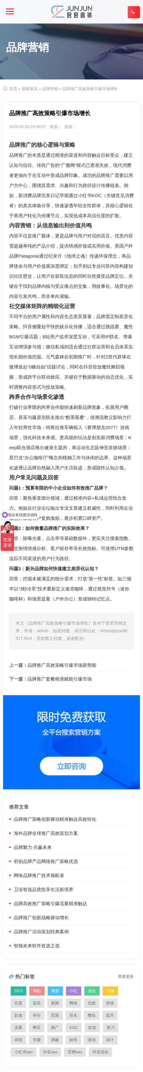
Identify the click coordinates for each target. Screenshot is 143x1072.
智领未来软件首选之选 (37, 945)
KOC (73, 1027)
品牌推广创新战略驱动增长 (41, 917)
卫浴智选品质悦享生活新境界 (43, 889)
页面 (55, 1015)
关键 (37, 1039)
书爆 (110, 991)
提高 (37, 1003)
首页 (13, 88)
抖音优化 (100, 1052)
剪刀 (111, 1027)
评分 (37, 1015)
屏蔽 (55, 1039)
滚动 (92, 1039)
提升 (110, 1015)
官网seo (75, 1052)
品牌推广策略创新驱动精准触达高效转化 (55, 819)
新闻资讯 (30, 88)
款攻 (92, 1027)
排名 (73, 1015)
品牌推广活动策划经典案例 (41, 931)
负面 (92, 1003)
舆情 (23, 548)
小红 (74, 991)
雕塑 (55, 991)
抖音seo (50, 1052)
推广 (55, 1027)
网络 (73, 1003)
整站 (92, 1015)
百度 (18, 1003)
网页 (37, 1027)
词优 (18, 1039)
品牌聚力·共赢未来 (33, 847)
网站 (37, 991)
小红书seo (23, 1052)
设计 (110, 1039)
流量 (18, 1027)
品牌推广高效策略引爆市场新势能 (62, 665)
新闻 (55, 1003)
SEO (18, 991)
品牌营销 (50, 88)
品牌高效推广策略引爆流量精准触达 (50, 903)
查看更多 (126, 976)
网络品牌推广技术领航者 (39, 875)
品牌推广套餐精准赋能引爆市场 (60, 678)
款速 (18, 1015)
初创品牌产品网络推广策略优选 (46, 861)
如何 (73, 1039)
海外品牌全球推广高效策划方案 (46, 833)
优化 (92, 991)
